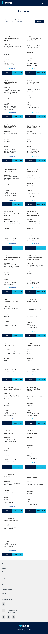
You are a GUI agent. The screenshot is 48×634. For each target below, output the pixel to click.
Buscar (39, 21)
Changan (4, 581)
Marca (26, 19)
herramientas (7, 589)
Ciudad (5, 19)
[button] (24, 563)
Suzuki (4, 568)
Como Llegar (18, 72)
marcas (4, 563)
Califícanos (12, 68)
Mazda (4, 572)
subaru (4, 575)
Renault (4, 578)
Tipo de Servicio (18, 19)
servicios (5, 594)
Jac (3, 584)
